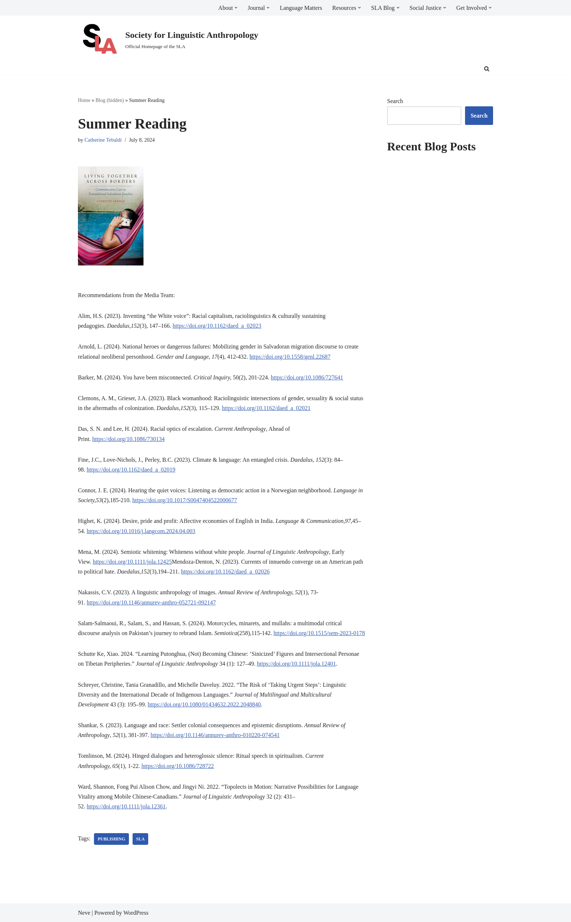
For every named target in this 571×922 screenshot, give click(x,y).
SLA (140, 839)
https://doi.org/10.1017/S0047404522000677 (184, 500)
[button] (236, 7)
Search (395, 101)
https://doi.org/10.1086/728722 (178, 766)
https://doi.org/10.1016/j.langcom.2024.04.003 (141, 531)
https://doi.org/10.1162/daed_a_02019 (131, 469)
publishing (111, 839)
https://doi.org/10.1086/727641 (307, 377)
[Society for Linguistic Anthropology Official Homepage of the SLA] (168, 39)
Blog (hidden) (109, 100)
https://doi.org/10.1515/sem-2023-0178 (319, 633)
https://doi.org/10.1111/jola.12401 (296, 664)
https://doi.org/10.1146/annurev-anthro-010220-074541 (215, 735)
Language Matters (301, 8)
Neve (84, 913)
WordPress (136, 913)
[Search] (486, 68)
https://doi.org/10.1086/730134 (128, 439)
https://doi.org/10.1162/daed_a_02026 (225, 571)
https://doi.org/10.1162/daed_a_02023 (217, 326)
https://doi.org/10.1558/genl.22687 (289, 357)
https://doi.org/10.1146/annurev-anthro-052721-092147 (151, 602)
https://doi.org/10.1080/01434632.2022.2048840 (204, 704)
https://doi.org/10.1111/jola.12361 (126, 806)
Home (84, 100)
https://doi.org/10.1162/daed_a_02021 (266, 408)
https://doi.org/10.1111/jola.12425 (132, 562)
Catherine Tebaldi (103, 140)
